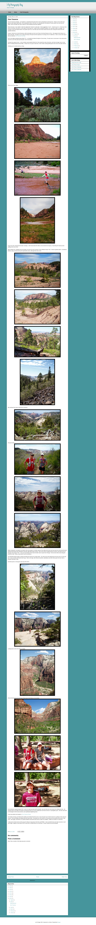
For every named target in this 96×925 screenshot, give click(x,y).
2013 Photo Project (75, 64)
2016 (10, 894)
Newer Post (11, 876)
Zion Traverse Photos (26, 814)
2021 (10, 885)
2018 (10, 891)
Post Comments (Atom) (40, 880)
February (12, 910)
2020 (10, 887)
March (11, 909)
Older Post (64, 876)
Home (9, 12)
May (11, 901)
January (12, 912)
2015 (10, 896)
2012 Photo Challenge (76, 67)
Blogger (58, 922)
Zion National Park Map (20, 35)
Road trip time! (13, 903)
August (12, 899)
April (11, 907)
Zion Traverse (13, 905)
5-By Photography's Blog (15, 5)
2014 (10, 898)
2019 (10, 889)
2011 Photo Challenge (76, 69)
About (15, 12)
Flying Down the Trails (76, 62)
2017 (10, 893)
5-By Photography (24, 12)
